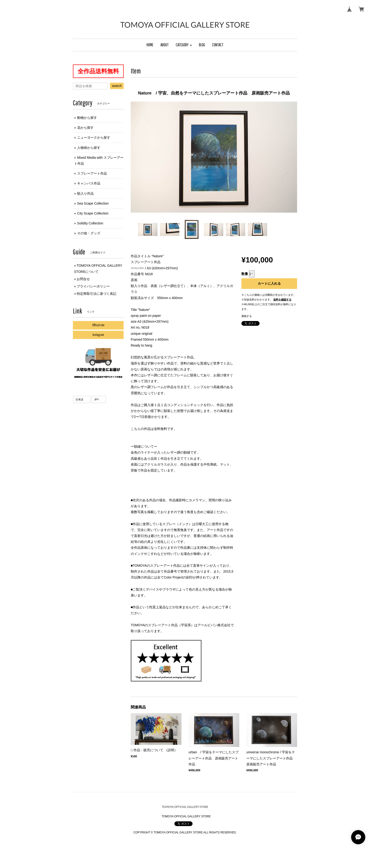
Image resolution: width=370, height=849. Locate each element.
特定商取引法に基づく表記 (96, 294)
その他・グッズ (88, 233)
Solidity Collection (90, 223)
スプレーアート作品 (92, 173)
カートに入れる (269, 283)
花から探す (85, 127)
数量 (244, 274)
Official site (98, 325)
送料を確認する (282, 299)
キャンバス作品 (88, 183)
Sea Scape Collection (93, 203)
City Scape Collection (93, 213)
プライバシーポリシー (93, 286)
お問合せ (83, 279)
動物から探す (87, 118)
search (117, 86)
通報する (246, 316)
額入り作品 (85, 193)
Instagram (98, 335)
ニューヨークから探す (93, 137)
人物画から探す (88, 148)
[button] (183, 45)
